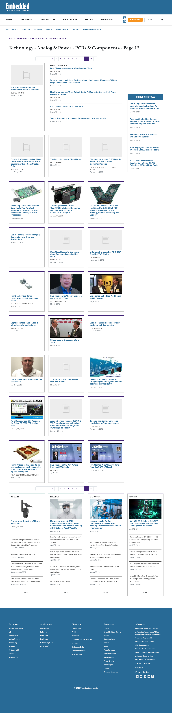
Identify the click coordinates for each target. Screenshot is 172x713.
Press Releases (109, 650)
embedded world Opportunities (146, 628)
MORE (26, 592)
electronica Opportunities (144, 641)
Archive (75, 632)
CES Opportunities (142, 645)
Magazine (76, 624)
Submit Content (143, 663)
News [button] (9, 20)
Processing (13, 643)
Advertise (140, 624)
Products (26, 29)
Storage (11, 653)
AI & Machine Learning (17, 628)
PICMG (106, 628)
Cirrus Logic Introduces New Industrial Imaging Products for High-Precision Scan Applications (66, 554)
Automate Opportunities (144, 656)
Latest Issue (76, 628)
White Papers (62, 29)
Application (46, 624)
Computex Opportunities (144, 638)
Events (106, 668)
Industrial (26, 20)
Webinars (107, 20)
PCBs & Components (57, 38)
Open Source (13, 635)
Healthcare (70, 20)
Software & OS (14, 650)
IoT (10, 632)
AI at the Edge (77, 654)
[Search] (152, 20)
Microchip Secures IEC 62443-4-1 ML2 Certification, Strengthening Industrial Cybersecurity (143, 539)
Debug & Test (13, 657)
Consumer (44, 635)
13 (91, 58)
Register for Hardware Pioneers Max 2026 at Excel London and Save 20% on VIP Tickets (65, 539)
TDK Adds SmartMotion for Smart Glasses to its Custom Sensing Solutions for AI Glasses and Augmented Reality (26, 566)
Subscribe (135, 20)
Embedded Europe (79, 650)
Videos (49, 29)
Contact (139, 667)
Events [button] (75, 29)
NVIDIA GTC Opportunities (145, 649)
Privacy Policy (142, 672)
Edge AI (89, 20)
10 (76, 58)
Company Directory (92, 29)
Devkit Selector (110, 654)
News (106, 646)
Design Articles (109, 639)
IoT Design (76, 643)
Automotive (48, 20)
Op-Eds (106, 643)
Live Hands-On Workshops (145, 659)
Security (12, 646)
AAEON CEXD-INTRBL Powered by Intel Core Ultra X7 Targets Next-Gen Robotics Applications (65, 569)
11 (81, 58)
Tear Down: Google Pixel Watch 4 (23, 554)
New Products (109, 657)
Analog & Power (37, 38)
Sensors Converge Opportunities (147, 652)
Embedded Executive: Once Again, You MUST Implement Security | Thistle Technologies (143, 578)
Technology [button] (12, 29)
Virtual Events (109, 661)
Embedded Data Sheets (112, 632)
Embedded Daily (78, 647)
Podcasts (38, 29)
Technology (22, 38)
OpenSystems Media (89, 688)
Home (11, 38)
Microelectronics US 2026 (60, 581)
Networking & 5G (46, 643)
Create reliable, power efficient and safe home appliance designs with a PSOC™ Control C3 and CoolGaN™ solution (25, 542)
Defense (44, 646)
